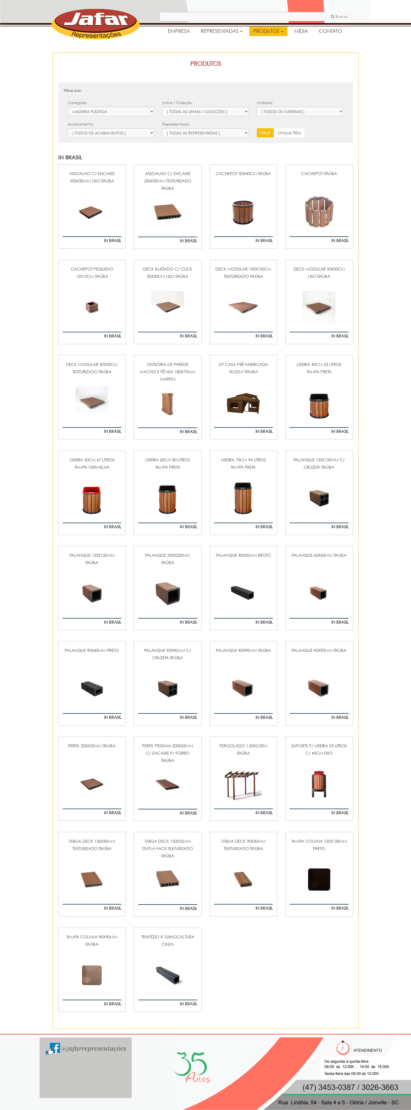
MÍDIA (301, 31)
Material (264, 102)
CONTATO (330, 31)
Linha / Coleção (177, 102)
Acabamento (80, 124)
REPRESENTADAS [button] (221, 31)
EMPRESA (179, 31)
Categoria (77, 102)
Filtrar (265, 133)
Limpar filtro (289, 133)
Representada (175, 124)
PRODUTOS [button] (268, 31)
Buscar (339, 16)
